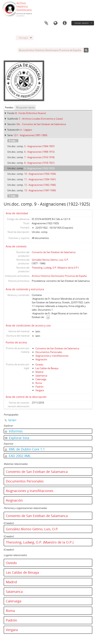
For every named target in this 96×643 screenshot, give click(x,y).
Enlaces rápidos (64, 23)
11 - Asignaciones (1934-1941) (40, 179)
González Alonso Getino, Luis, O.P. (50, 259)
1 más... (13, 196)
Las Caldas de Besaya (46, 368)
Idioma (55, 23)
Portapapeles (46, 23)
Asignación (41, 359)
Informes (14, 431)
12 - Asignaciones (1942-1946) (40, 184)
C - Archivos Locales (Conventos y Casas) (41, 118)
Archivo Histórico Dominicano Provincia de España (59, 276)
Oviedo (39, 364)
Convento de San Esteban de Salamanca (53, 252)
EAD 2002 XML (18, 456)
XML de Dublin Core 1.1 (25, 449)
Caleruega (40, 379)
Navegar (23, 37)
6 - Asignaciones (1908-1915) (39, 151)
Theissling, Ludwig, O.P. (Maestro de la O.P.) (55, 267)
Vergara (39, 390)
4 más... (13, 140)
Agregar (12, 420)
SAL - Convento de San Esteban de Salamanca (41, 124)
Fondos (9, 107)
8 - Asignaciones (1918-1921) (39, 162)
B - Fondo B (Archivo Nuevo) (30, 113)
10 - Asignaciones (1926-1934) (40, 173)
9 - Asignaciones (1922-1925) (39, 168)
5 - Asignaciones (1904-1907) (39, 146)
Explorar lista (17, 438)
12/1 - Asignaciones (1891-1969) (30, 135)
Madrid (39, 372)
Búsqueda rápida (25, 107)
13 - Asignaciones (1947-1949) (40, 190)
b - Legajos (26, 129)
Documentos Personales (48, 352)
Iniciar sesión (82, 23)
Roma (38, 383)
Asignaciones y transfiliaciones (51, 355)
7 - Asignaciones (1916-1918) (39, 157)
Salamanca (41, 375)
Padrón (39, 386)
